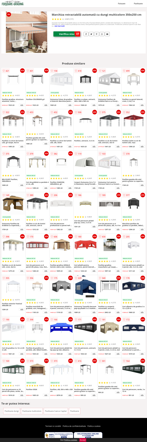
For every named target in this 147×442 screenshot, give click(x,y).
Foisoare (121, 3)
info (21, 105)
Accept (83, 440)
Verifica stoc (69, 34)
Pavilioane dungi (12, 411)
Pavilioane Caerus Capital (56, 411)
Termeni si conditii (53, 426)
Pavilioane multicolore (31, 411)
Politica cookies (94, 426)
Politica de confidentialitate (74, 426)
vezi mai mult (60, 26)
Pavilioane (138, 3)
